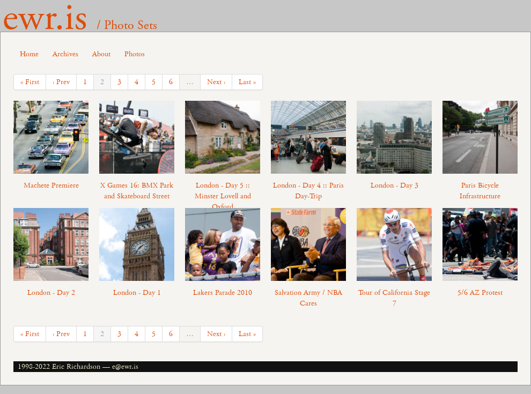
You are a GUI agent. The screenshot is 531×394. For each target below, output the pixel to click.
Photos (134, 54)
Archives (65, 54)
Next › (216, 82)
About (101, 54)
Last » (247, 82)
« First (29, 82)
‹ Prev (61, 82)
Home (29, 54)
